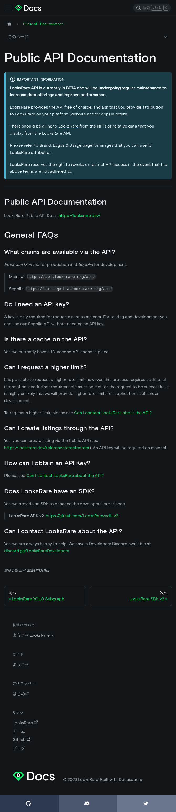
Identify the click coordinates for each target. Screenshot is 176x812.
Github (21, 739)
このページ (18, 36)
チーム (19, 731)
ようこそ (21, 664)
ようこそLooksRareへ (33, 635)
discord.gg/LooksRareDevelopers (36, 550)
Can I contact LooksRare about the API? (113, 412)
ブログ (19, 747)
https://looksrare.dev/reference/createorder (47, 447)
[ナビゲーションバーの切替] (9, 8)
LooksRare (68, 126)
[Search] (152, 8)
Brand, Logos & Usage (60, 145)
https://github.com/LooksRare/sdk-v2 (82, 515)
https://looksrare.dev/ (80, 215)
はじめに (21, 693)
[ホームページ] (9, 24)
